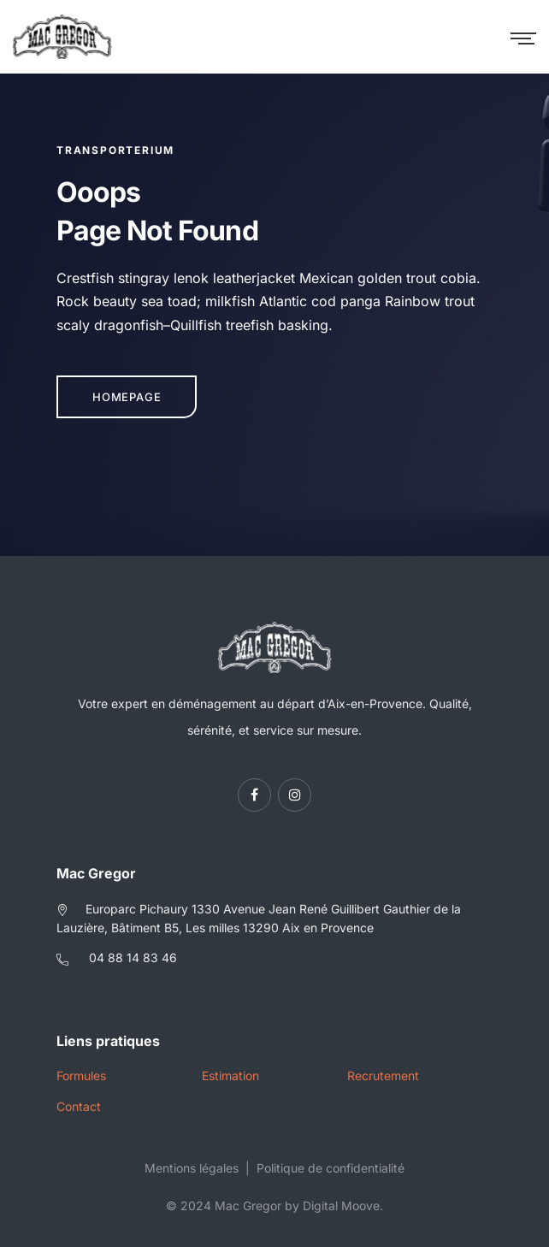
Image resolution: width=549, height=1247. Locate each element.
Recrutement (383, 1075)
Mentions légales (192, 1168)
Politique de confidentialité (330, 1168)
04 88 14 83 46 (133, 957)
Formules (81, 1075)
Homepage (126, 397)
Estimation (230, 1075)
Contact (78, 1106)
